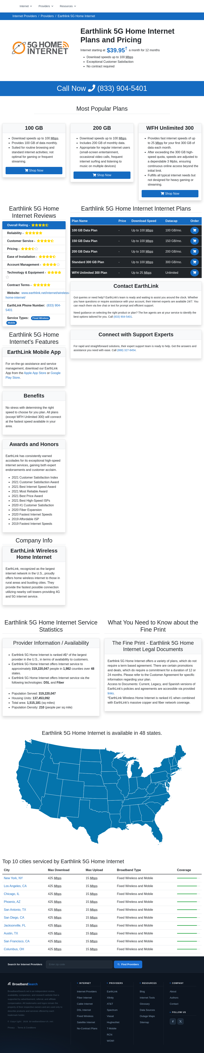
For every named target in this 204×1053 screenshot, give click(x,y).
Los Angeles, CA (15, 886)
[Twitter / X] (180, 1021)
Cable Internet (85, 1003)
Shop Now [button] (34, 170)
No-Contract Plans (87, 1028)
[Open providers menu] (46, 6)
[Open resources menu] (68, 6)
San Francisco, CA (16, 941)
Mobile (11, 322)
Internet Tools (147, 997)
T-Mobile (111, 1028)
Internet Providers (87, 991)
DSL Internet (84, 1010)
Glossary (145, 1003)
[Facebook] (173, 1021)
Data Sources (147, 1010)
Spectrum (112, 1010)
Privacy (11, 1027)
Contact (174, 1003)
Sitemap (144, 1022)
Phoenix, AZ (12, 901)
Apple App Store (35, 373)
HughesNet (113, 1022)
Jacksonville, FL (15, 925)
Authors (174, 997)
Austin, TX (11, 933)
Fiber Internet (84, 997)
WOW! (110, 1040)
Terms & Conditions (27, 1027)
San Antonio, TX (15, 909)
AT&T (110, 1003)
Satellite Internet (86, 1022)
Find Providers (128, 964)
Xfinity (110, 997)
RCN (109, 1034)
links (111, 693)
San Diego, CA (14, 917)
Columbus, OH (14, 949)
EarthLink (112, 991)
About (173, 991)
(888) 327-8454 (126, 350)
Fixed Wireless (41, 318)
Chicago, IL (11, 894)
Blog (142, 991)
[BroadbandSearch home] (23, 984)
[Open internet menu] (26, 6)
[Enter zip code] (79, 964)
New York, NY (13, 878)
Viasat (110, 1016)
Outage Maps (147, 1016)
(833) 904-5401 (102, 88)
